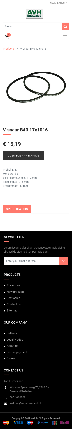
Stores (11, 358)
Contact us (14, 304)
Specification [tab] (17, 209)
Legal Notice (15, 339)
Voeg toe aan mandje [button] (23, 155)
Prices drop (14, 285)
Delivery (12, 333)
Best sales (13, 298)
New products (16, 292)
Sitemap (12, 310)
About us (12, 346)
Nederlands (57, 3)
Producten (9, 48)
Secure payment (17, 352)
